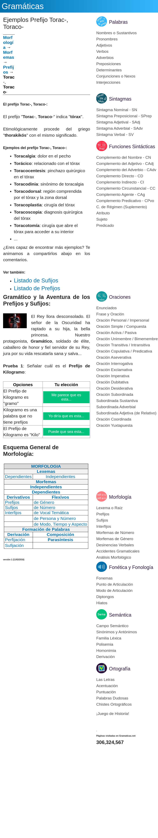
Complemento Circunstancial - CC (125, 188)
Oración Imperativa (112, 376)
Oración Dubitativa (112, 382)
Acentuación (107, 686)
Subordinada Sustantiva (117, 400)
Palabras (118, 22)
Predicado (105, 225)
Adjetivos (104, 45)
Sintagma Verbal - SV (115, 134)
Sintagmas (120, 99)
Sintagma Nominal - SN (116, 110)
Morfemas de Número (115, 532)
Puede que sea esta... (66, 432)
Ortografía (119, 668)
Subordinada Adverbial (116, 407)
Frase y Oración (110, 314)
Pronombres (107, 39)
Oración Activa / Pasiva (116, 332)
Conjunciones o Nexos (115, 76)
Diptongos (105, 597)
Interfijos (103, 526)
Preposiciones (108, 64)
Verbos (102, 51)
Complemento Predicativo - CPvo (125, 201)
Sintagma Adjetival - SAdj (118, 122)
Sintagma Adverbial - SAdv (119, 128)
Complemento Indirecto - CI (120, 182)
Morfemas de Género (114, 539)
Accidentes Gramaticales (117, 551)
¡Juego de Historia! (112, 713)
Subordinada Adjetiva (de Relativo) (126, 413)
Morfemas (8, 55)
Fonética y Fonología (131, 567)
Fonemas (104, 578)
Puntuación (106, 692)
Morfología (120, 497)
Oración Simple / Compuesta (121, 326)
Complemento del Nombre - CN (123, 157)
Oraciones (120, 297)
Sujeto (101, 219)
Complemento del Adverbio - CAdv (126, 170)
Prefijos (102, 514)
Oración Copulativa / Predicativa (124, 351)
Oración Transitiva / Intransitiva (123, 345)
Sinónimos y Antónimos (116, 632)
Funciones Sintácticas (132, 146)
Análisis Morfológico (113, 557)
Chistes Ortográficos (114, 704)
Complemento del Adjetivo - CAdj (125, 163)
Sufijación (14, 545)
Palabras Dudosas (112, 698)
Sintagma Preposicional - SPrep (124, 116)
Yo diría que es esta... (66, 416)
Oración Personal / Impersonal (122, 320)
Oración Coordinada (113, 419)
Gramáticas (23, 6)
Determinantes (109, 70)
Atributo (103, 213)
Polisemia (104, 644)
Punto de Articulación (114, 584)
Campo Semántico (112, 626)
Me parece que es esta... (66, 397)
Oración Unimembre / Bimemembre (127, 339)
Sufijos (102, 520)
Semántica (120, 615)
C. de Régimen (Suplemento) (121, 207)
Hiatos (101, 603)
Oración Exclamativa (114, 370)
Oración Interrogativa (114, 363)
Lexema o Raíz (109, 508)
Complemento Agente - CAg (120, 194)
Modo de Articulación (114, 590)
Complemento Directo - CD (119, 176)
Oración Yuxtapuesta (114, 425)
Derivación (105, 657)
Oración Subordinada (114, 394)
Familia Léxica (108, 638)
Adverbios (105, 57)
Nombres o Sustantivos (116, 33)
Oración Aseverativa (113, 357)
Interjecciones (108, 82)
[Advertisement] (52, 63)
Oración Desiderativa (114, 388)
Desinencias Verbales (115, 545)
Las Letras (105, 679)
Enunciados (106, 308)
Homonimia (106, 650)
